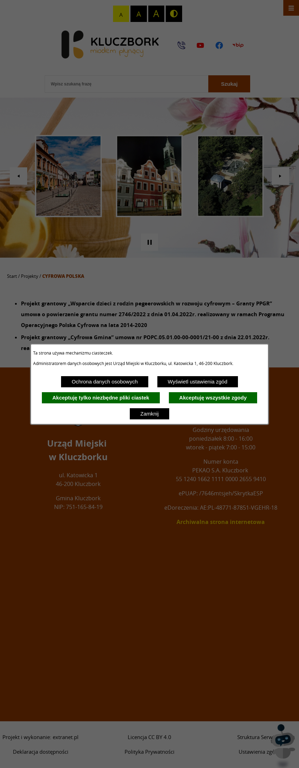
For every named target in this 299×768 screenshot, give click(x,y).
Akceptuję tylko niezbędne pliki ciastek (100, 398)
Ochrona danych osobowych (104, 382)
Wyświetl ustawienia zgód (197, 382)
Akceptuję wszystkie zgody (213, 398)
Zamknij (149, 414)
